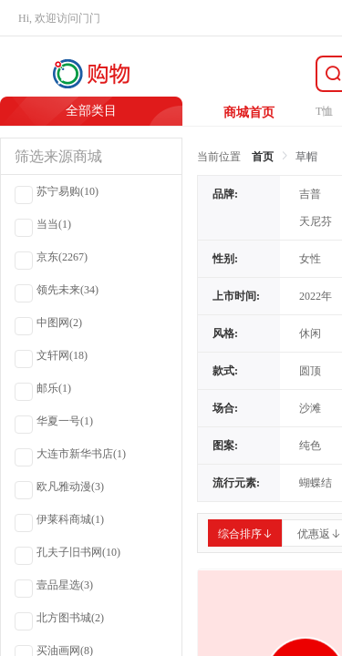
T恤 (324, 111)
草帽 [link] (306, 156)
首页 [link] (263, 156)
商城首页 (249, 112)
